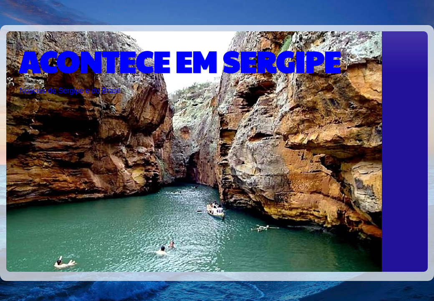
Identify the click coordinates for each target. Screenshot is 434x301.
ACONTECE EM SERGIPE (179, 60)
